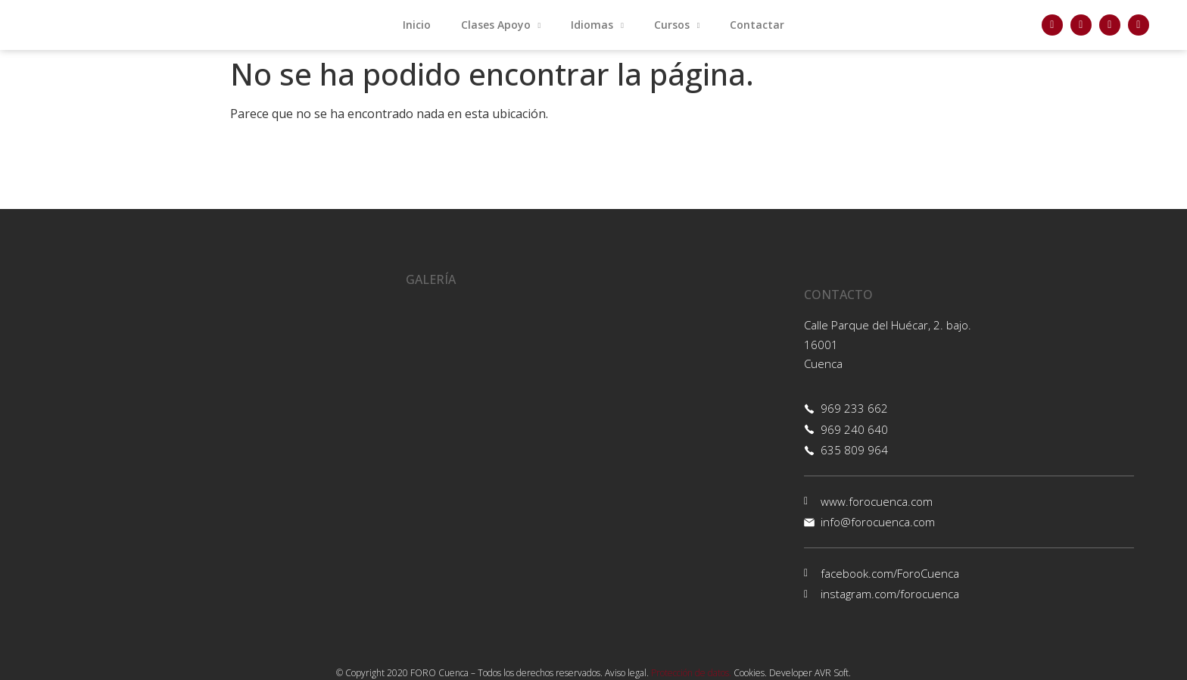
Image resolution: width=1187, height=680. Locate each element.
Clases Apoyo (501, 25)
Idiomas (597, 25)
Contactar (757, 24)
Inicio (417, 24)
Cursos (677, 25)
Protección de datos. (691, 672)
